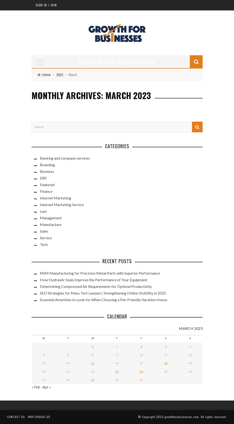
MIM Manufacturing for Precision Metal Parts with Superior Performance (100, 273)
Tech (44, 244)
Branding (47, 164)
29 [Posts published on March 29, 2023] (92, 380)
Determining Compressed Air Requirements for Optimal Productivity (96, 286)
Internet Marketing (55, 198)
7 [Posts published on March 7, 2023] (68, 355)
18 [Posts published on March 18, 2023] (165, 363)
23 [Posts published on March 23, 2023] (117, 371)
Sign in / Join (46, 5)
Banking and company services (65, 158)
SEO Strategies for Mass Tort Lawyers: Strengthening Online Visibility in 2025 (103, 293)
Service (46, 237)
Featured (47, 184)
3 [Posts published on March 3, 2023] (141, 346)
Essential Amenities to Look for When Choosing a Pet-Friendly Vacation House (103, 299)
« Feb (36, 387)
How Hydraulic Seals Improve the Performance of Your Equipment (93, 279)
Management (51, 218)
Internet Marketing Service (62, 204)
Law (43, 211)
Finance (46, 191)
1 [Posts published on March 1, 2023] (92, 346)
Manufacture (50, 224)
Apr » (46, 387)
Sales (44, 231)
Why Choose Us (39, 417)
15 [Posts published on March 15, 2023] (92, 363)
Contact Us (16, 417)
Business (47, 171)
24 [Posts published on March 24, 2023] (141, 371)
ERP (43, 178)
